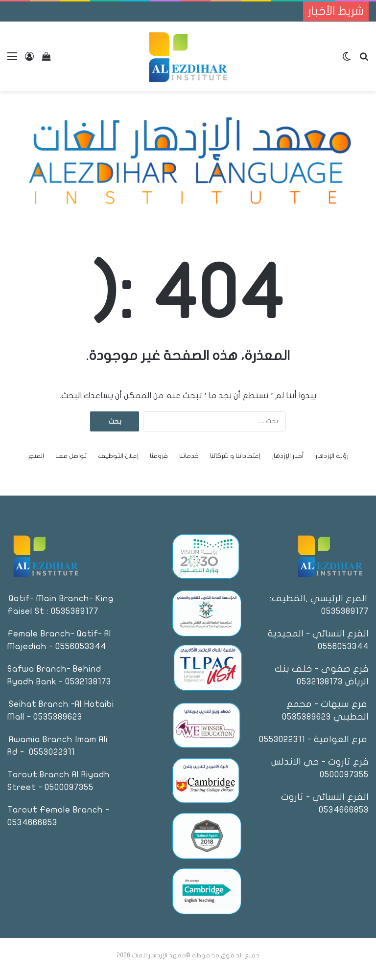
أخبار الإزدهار (288, 456)
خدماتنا (189, 456)
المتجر (36, 456)
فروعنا (159, 456)
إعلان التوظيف (118, 456)
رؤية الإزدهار (332, 456)
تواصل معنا (71, 456)
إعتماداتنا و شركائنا (235, 456)
